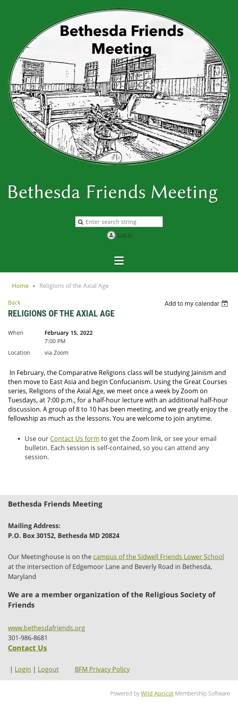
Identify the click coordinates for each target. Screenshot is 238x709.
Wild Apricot (157, 693)
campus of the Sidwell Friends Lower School (158, 556)
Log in (125, 234)
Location (19, 352)
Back (14, 302)
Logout (48, 669)
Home (20, 285)
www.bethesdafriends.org (46, 628)
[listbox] (197, 304)
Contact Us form (74, 438)
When (15, 332)
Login (23, 669)
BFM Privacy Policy (102, 669)
